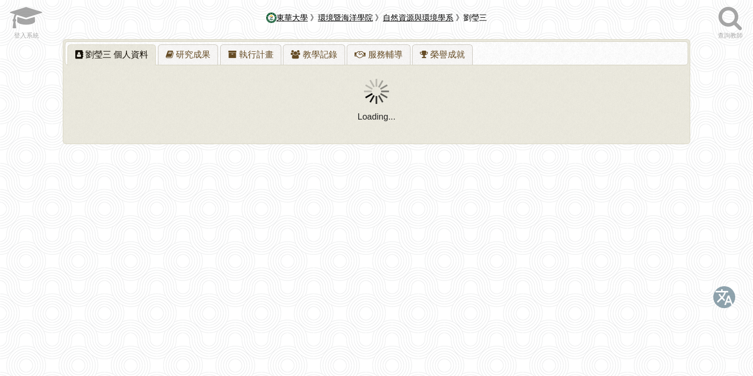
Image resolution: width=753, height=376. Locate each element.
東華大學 (287, 17)
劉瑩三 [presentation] (112, 54)
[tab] (111, 54)
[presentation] (188, 55)
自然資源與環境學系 (418, 17)
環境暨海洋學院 (345, 17)
